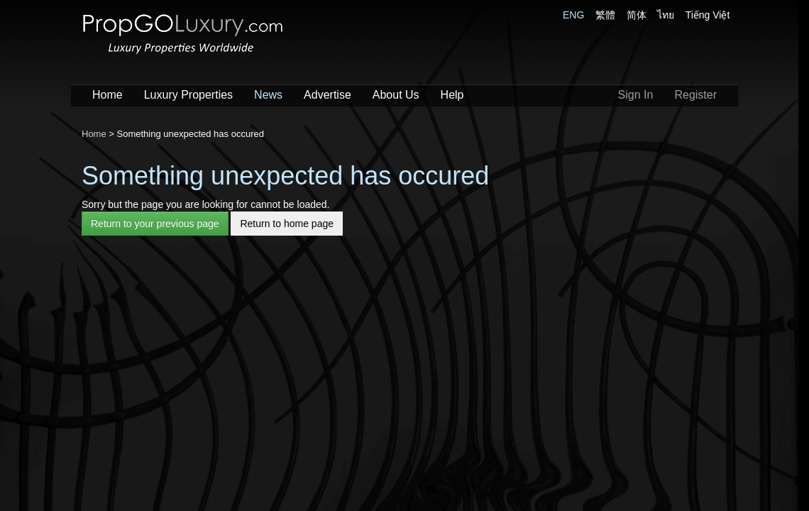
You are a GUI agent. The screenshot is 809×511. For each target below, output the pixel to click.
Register (695, 95)
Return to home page (287, 223)
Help (452, 95)
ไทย (665, 15)
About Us (396, 95)
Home (107, 95)
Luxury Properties (188, 95)
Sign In (636, 95)
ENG (573, 15)
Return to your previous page (155, 223)
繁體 (605, 15)
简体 (636, 15)
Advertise (327, 95)
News (268, 95)
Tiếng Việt (708, 15)
